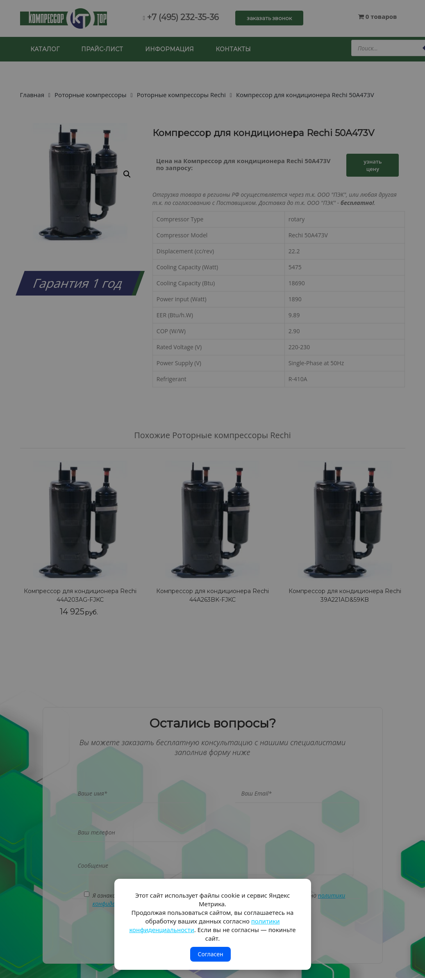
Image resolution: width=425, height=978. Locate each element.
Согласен (210, 954)
